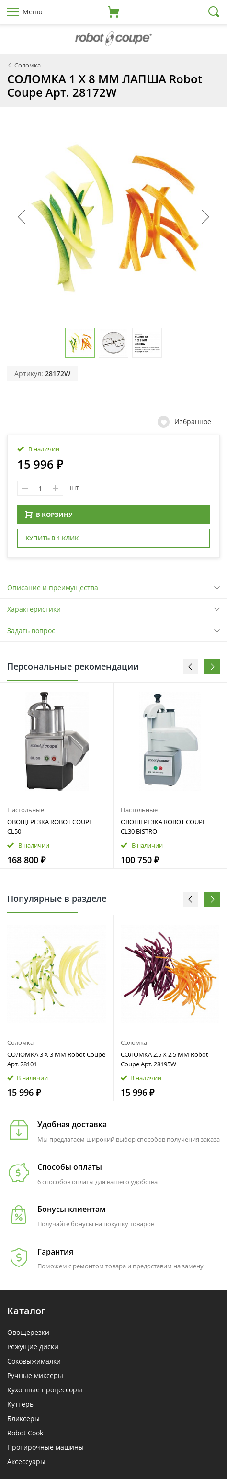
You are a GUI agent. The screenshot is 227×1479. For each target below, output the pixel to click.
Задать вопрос (31, 630)
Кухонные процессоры (44, 1389)
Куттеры (21, 1404)
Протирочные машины (45, 1447)
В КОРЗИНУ (49, 514)
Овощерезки (28, 1332)
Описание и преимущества (52, 587)
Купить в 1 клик (52, 538)
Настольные (25, 810)
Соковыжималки (34, 1361)
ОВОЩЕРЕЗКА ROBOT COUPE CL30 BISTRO (163, 827)
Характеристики (34, 609)
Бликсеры (23, 1418)
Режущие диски (32, 1346)
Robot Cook (25, 1432)
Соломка (20, 1042)
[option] (57, 775)
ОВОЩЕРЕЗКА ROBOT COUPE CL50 (49, 827)
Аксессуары (26, 1461)
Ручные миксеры (35, 1375)
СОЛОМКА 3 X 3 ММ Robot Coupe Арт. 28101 (56, 1059)
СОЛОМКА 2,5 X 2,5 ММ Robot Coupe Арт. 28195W (164, 1059)
